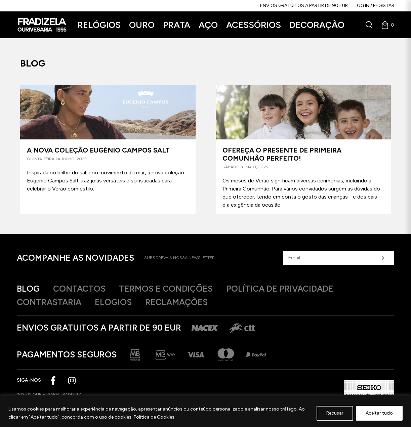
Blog (28, 289)
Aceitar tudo (379, 413)
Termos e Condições (166, 289)
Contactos (79, 289)
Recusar (334, 413)
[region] (205, 411)
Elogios (113, 302)
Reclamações (176, 302)
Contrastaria (49, 302)
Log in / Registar (374, 5)
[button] (99, 25)
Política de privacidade (279, 289)
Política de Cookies (154, 417)
